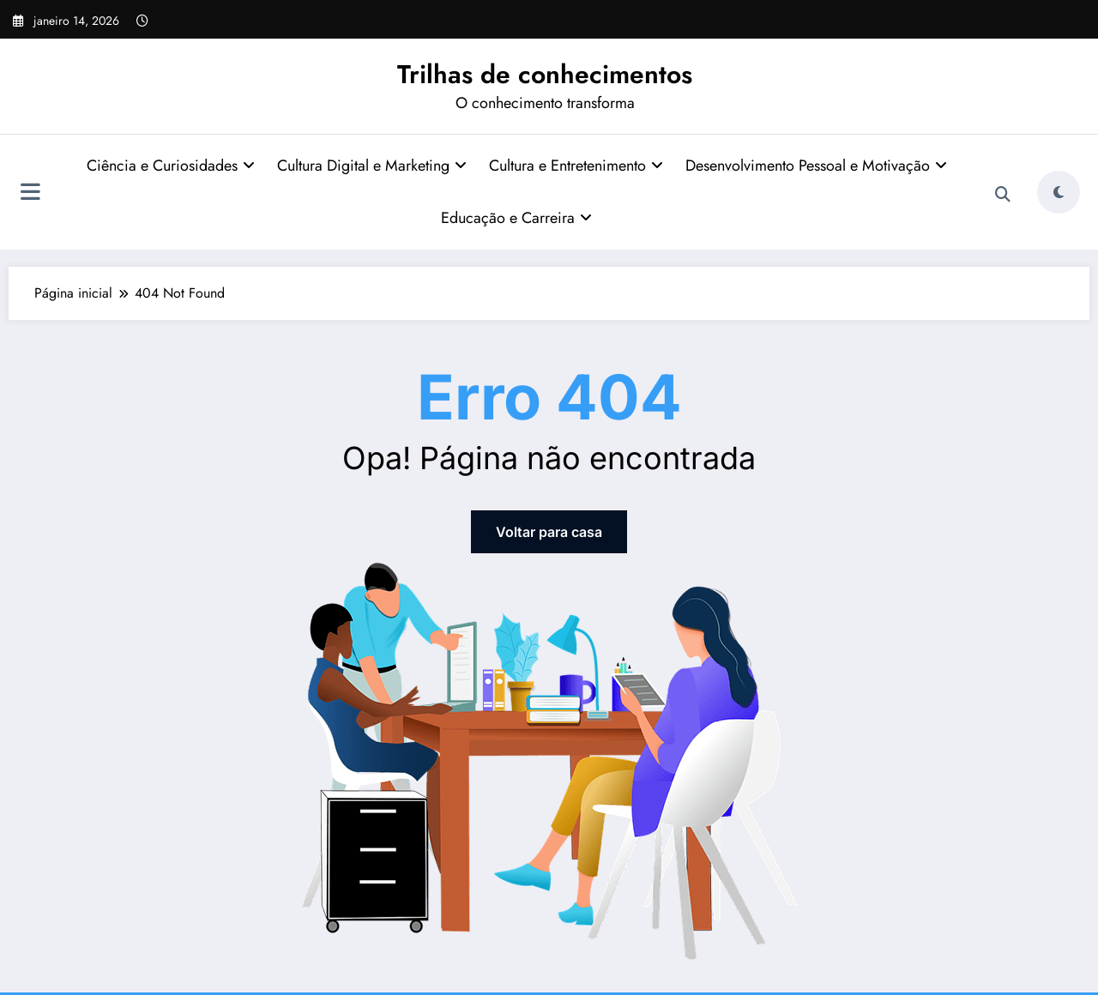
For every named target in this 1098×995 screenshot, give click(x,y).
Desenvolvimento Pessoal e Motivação (816, 165)
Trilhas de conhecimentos (544, 74)
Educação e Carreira (516, 218)
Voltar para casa (549, 531)
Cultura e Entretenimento (576, 165)
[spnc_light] (1058, 192)
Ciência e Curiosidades (171, 165)
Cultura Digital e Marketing (372, 165)
